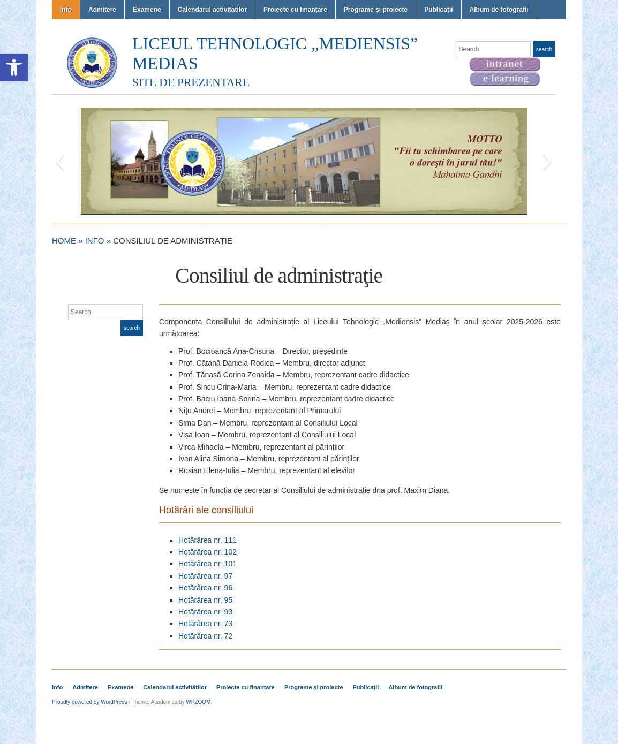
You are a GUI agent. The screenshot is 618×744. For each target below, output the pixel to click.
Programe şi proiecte (376, 9)
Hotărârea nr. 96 (205, 587)
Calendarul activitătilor (212, 9)
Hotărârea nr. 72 (205, 636)
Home (64, 240)
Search (544, 49)
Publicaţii (438, 9)
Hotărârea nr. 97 (205, 576)
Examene (147, 9)
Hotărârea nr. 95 (205, 600)
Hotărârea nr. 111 (207, 540)
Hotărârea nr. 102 (207, 552)
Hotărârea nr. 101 (207, 563)
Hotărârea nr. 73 (205, 623)
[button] (14, 67)
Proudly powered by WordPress (89, 702)
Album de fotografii (499, 9)
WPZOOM (198, 702)
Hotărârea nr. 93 (205, 612)
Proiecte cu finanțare (295, 9)
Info (66, 9)
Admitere (102, 9)
